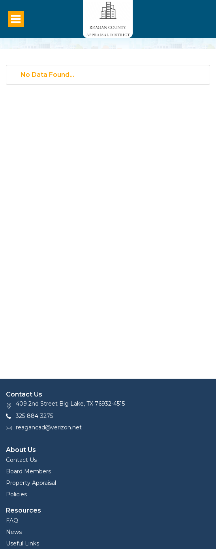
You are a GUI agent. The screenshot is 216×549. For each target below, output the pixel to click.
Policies (16, 494)
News (14, 532)
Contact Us (21, 459)
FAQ (12, 520)
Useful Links (22, 543)
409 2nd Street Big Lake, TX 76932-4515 (70, 403)
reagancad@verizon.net (49, 427)
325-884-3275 (34, 415)
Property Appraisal (31, 482)
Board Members (28, 471)
